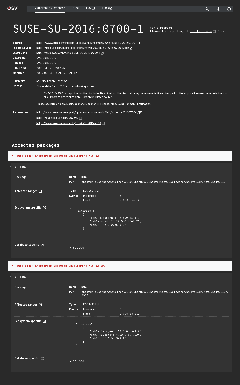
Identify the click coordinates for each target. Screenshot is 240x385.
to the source (201, 31)
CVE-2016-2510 (46, 58)
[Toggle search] (207, 9)
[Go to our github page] (229, 9)
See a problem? (161, 28)
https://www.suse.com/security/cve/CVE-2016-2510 (68, 123)
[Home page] (12, 9)
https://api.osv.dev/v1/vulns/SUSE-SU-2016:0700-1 (68, 53)
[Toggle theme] (218, 9)
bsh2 (22, 167)
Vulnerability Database (50, 8)
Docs (105, 8)
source (78, 248)
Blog (76, 8)
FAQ (88, 8)
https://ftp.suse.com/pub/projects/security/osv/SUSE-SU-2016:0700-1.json (82, 48)
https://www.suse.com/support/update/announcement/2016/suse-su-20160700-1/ (87, 43)
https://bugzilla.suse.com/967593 (57, 118)
